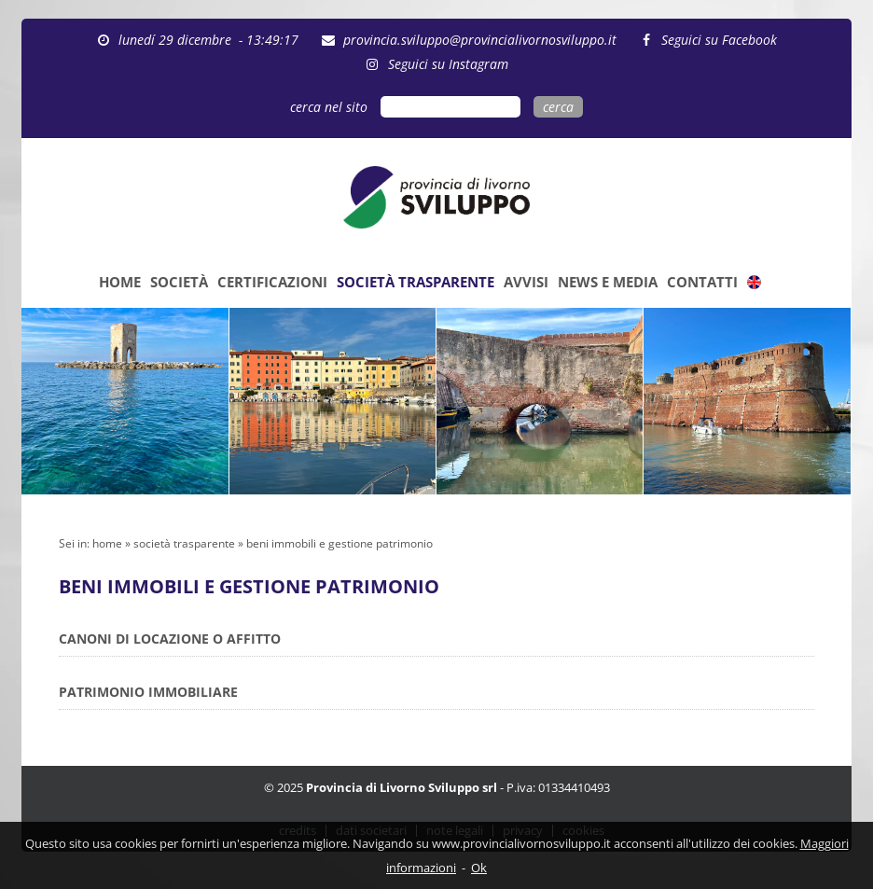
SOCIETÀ (179, 281)
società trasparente (184, 543)
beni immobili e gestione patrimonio (339, 543)
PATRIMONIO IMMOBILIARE (148, 692)
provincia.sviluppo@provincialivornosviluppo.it (480, 40)
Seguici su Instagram (448, 64)
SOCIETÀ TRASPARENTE (415, 281)
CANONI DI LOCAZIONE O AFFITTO (170, 638)
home (107, 543)
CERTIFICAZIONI (272, 281)
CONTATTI (702, 281)
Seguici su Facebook (719, 40)
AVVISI (526, 281)
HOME (120, 281)
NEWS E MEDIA (608, 281)
